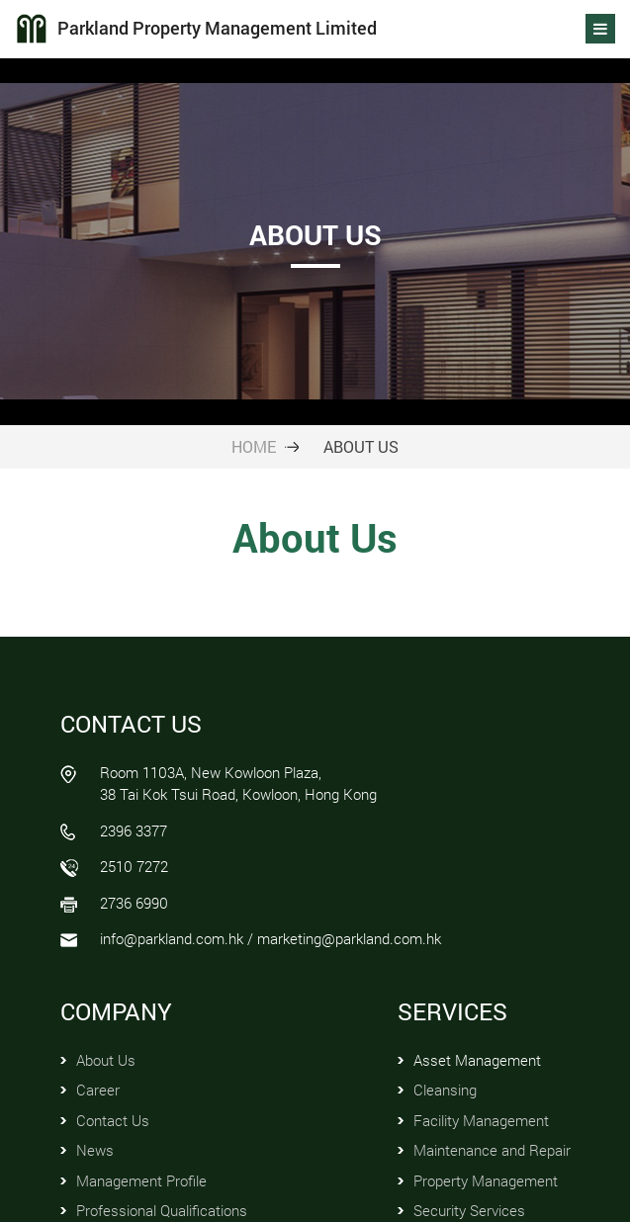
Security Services (469, 1210)
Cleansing (445, 1089)
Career (98, 1089)
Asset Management (477, 1060)
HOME (253, 446)
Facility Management (481, 1120)
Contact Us (112, 1120)
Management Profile (141, 1180)
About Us (105, 1060)
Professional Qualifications (161, 1210)
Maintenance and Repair (492, 1150)
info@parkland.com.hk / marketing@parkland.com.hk (270, 938)
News (95, 1150)
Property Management (485, 1180)
